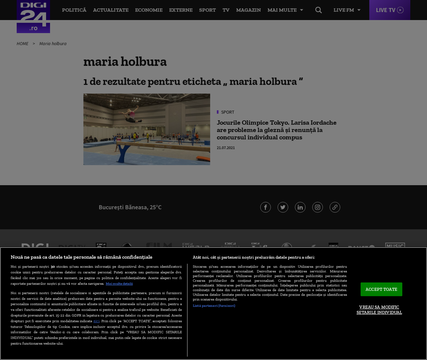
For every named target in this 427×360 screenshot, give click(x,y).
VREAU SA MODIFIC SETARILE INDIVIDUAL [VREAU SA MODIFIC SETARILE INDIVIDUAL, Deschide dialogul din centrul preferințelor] (379, 310)
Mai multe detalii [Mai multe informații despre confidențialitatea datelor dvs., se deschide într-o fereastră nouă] (119, 283)
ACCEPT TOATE (381, 289)
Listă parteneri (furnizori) (214, 305)
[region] (213, 303)
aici (96, 320)
